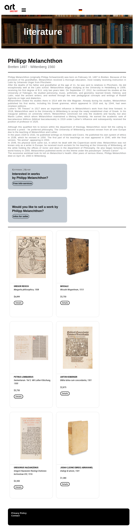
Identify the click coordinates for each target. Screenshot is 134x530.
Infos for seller (20, 216)
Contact (15, 515)
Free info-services (22, 183)
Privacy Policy (19, 513)
